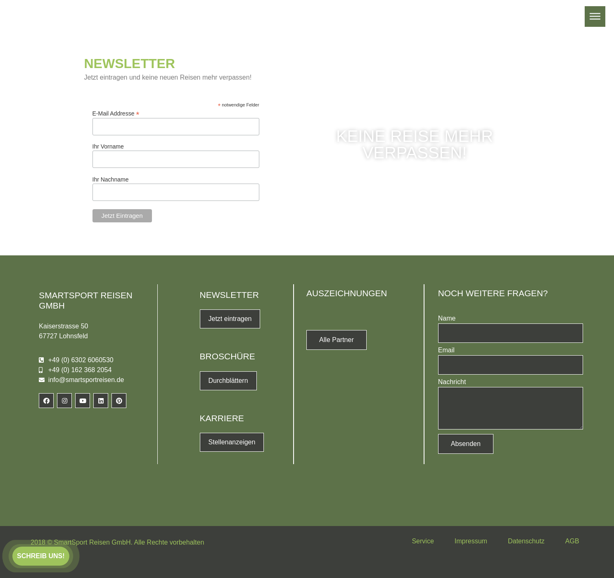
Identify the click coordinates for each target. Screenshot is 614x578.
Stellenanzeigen (232, 442)
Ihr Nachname (110, 179)
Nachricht (452, 382)
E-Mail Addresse (116, 113)
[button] (40, 556)
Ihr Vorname (108, 146)
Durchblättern (228, 380)
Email (446, 350)
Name (447, 318)
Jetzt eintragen (230, 318)
